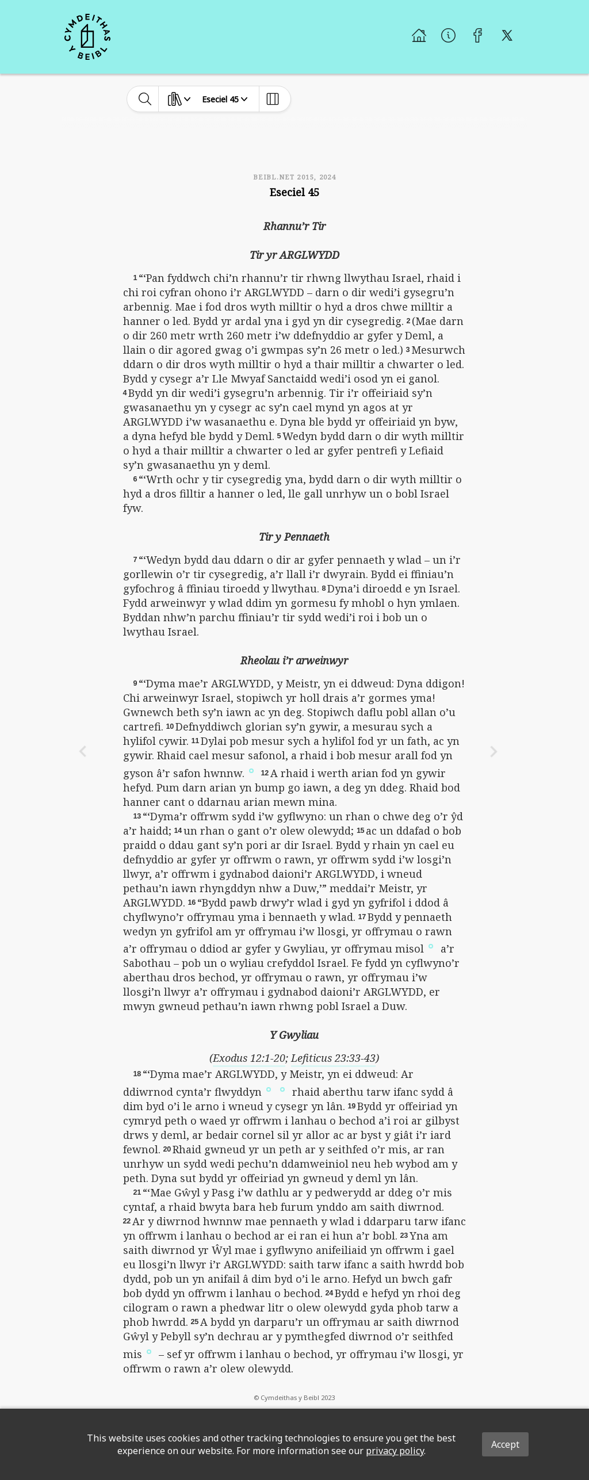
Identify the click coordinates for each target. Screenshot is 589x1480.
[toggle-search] (145, 99)
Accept (505, 1444)
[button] (251, 769)
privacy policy (395, 1450)
